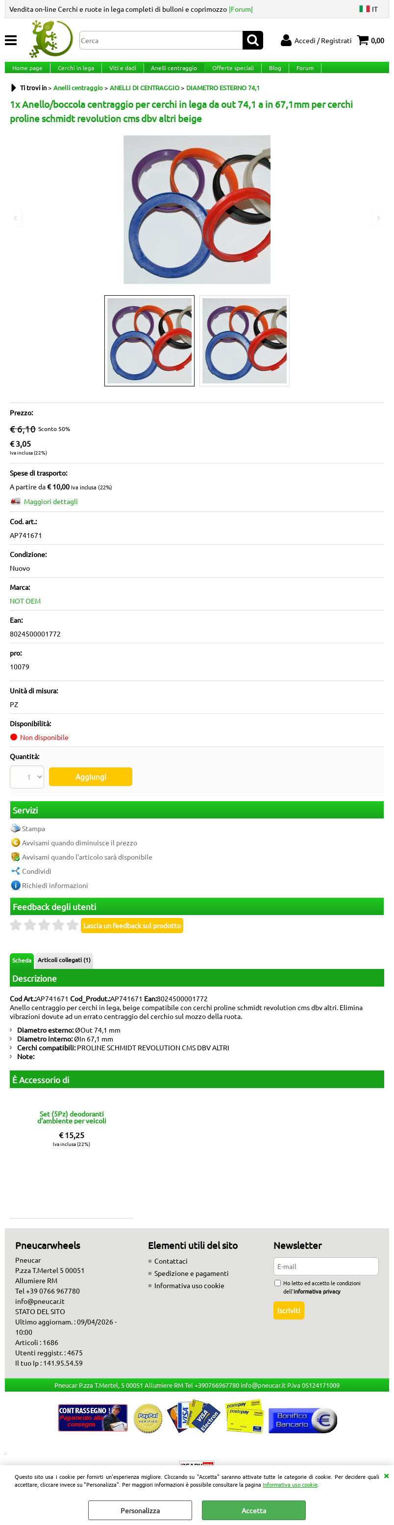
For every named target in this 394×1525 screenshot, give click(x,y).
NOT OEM (25, 613)
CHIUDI (386, 1475)
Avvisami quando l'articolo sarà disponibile (87, 861)
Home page (27, 73)
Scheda (21, 964)
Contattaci (171, 1265)
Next (377, 218)
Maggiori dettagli (51, 513)
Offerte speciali (229, 73)
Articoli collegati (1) (64, 964)
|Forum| (241, 8)
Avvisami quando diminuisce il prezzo (79, 846)
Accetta (254, 1510)
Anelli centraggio (171, 73)
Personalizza (140, 1510)
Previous (16, 218)
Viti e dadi (120, 73)
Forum (299, 73)
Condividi (36, 875)
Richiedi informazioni (55, 889)
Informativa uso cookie (290, 1484)
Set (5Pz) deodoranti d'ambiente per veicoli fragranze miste (71, 1121)
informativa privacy (317, 1295)
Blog (270, 73)
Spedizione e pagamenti (191, 1277)
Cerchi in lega (74, 73)
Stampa (33, 832)
